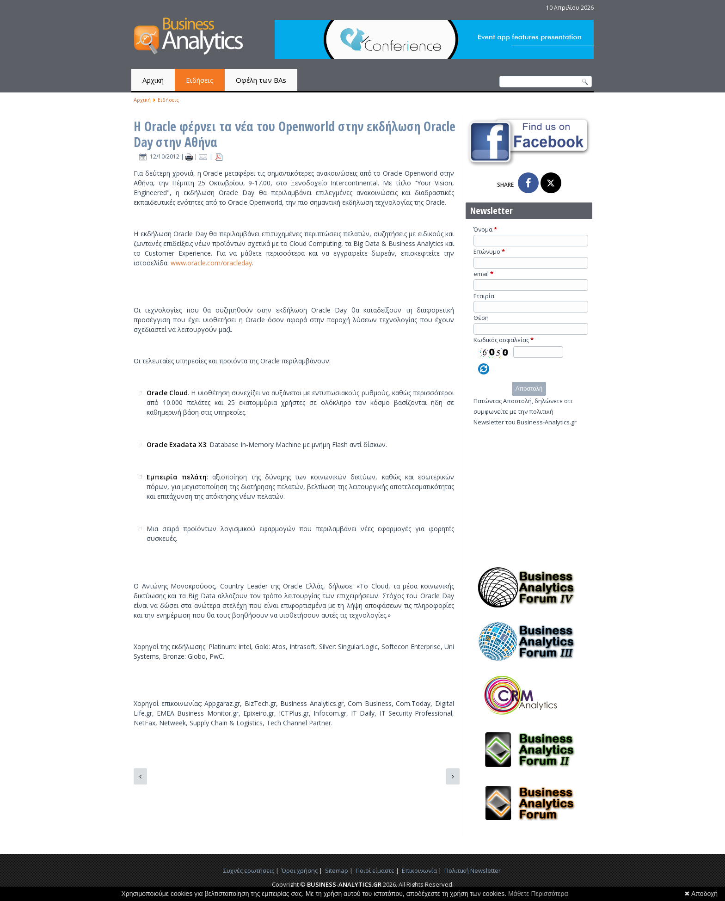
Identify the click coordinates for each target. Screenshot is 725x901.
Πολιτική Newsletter (472, 870)
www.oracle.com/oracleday (211, 262)
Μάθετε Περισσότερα (538, 893)
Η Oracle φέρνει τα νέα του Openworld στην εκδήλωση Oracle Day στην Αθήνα (294, 134)
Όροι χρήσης (300, 870)
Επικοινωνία (419, 870)
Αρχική (153, 80)
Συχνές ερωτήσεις (248, 870)
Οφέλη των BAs (261, 80)
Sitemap (336, 870)
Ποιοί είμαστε (375, 870)
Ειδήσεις (200, 80)
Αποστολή (529, 388)
